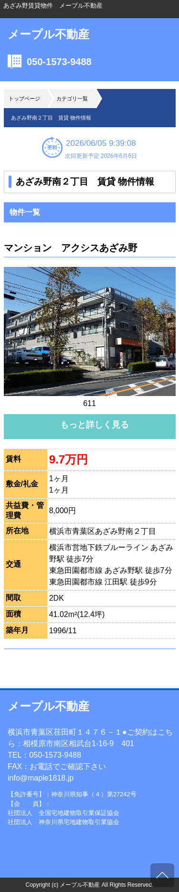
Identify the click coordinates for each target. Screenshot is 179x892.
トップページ (24, 98)
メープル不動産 (48, 34)
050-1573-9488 (59, 61)
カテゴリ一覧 (72, 98)
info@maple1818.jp (41, 778)
